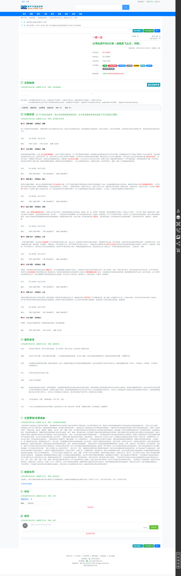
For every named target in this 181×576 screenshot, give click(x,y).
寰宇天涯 (24, 18)
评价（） (59, 108)
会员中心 (157, 2)
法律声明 (86, 556)
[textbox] (98, 7)
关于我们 (78, 556)
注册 (27, 2)
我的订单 (150, 2)
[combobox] (102, 7)
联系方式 (69, 556)
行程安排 (25, 108)
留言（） (68, 108)
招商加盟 (95, 556)
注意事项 (42, 108)
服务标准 (33, 108)
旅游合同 (50, 108)
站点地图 (112, 556)
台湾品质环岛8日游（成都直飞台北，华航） (64, 18)
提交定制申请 (153, 85)
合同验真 (103, 556)
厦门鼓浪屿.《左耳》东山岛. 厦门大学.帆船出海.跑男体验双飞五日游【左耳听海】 (54, 25)
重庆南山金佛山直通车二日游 (36, 22)
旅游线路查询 (42, 18)
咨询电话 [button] (141, 2)
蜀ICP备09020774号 (90, 565)
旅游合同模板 (26, 484)
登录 (23, 2)
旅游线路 (32, 18)
